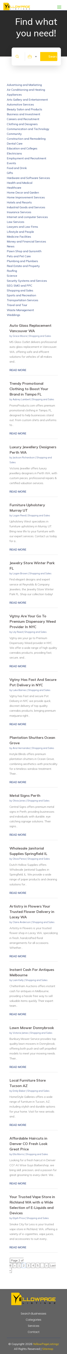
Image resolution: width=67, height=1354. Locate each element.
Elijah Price (19, 1218)
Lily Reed (18, 631)
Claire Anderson (22, 922)
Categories (33, 1320)
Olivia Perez (19, 858)
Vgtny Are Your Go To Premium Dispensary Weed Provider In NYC (32, 621)
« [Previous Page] (14, 1265)
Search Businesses (33, 1313)
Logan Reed (19, 515)
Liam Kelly (18, 980)
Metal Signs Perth (24, 795)
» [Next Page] (46, 1265)
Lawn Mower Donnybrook (31, 1027)
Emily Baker (19, 1090)
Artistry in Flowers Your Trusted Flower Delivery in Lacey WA (31, 911)
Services (33, 1326)
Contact (33, 1332)
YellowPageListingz (46, 1344)
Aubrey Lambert (21, 399)
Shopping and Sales (40, 335)
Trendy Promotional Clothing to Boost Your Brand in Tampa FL (28, 388)
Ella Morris (18, 1154)
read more (17, 370)
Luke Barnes (19, 690)
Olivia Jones (19, 800)
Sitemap (47, 1349)
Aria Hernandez (21, 748)
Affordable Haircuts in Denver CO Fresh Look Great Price (28, 1143)
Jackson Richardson (24, 457)
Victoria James (20, 1032)
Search (52, 56)
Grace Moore (20, 335)
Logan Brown (20, 573)
